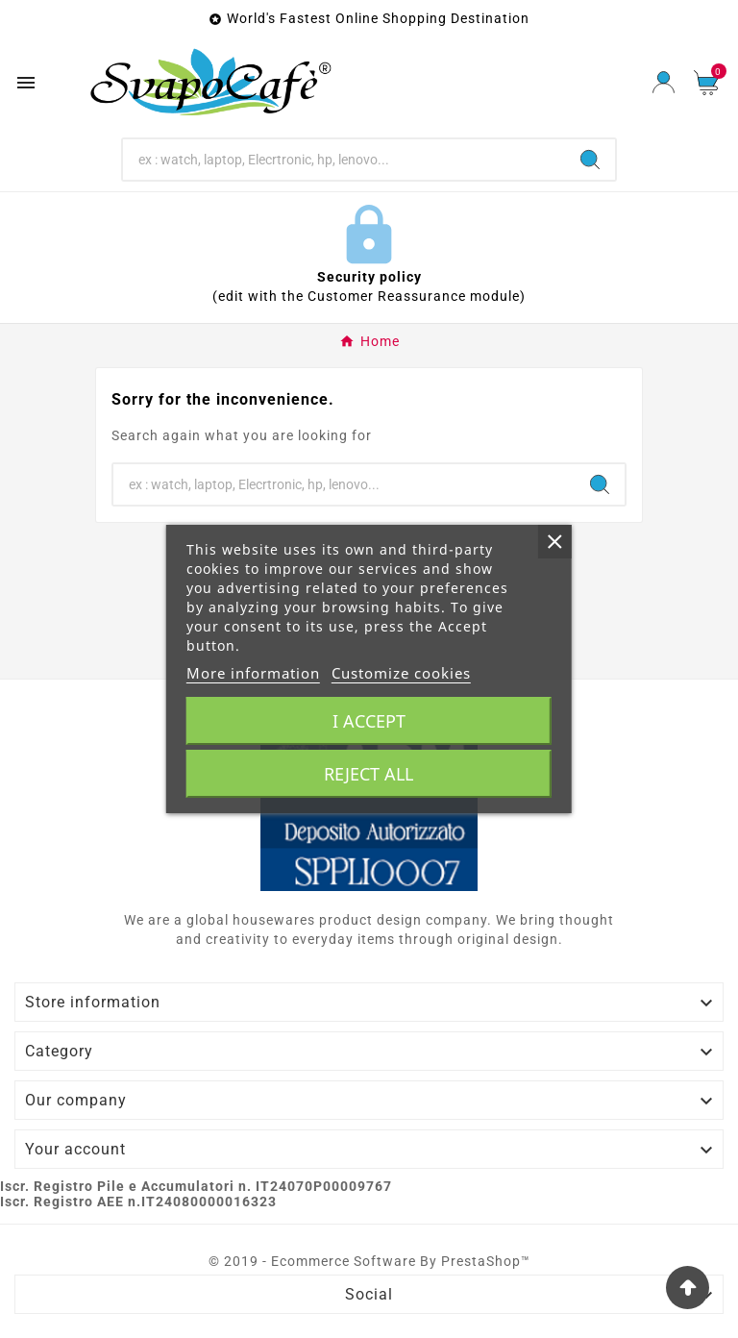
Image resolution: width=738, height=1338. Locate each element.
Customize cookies (401, 672)
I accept (369, 720)
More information (253, 672)
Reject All (368, 773)
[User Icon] (663, 82)
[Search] (344, 159)
